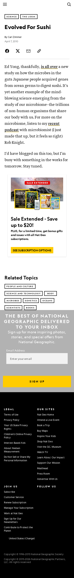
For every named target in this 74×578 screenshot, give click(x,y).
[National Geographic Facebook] (48, 491)
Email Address (15, 350)
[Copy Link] (39, 51)
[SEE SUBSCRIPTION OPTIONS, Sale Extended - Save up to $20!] (32, 250)
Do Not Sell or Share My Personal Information (17, 458)
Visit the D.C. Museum (49, 446)
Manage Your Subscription (18, 507)
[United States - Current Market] (19, 538)
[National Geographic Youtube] (48, 499)
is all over (49, 67)
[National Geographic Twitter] (39, 499)
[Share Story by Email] (28, 51)
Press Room (43, 473)
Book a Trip (43, 425)
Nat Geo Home (45, 414)
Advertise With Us (47, 478)
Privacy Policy (11, 419)
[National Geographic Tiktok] (49, 508)
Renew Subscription (15, 502)
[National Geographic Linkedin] (40, 508)
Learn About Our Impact (51, 457)
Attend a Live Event (48, 419)
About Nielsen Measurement (12, 449)
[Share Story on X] (18, 51)
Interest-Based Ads (14, 442)
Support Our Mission (48, 462)
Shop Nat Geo (45, 441)
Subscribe (9, 491)
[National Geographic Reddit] (40, 516)
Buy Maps (42, 430)
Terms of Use (11, 414)
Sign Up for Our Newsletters (13, 520)
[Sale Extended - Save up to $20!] (37, 195)
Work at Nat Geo (13, 513)
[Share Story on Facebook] (8, 51)
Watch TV (42, 452)
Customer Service (14, 497)
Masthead (42, 468)
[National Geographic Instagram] (39, 491)
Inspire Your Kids (46, 436)
